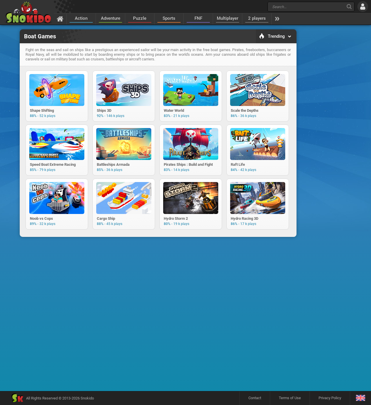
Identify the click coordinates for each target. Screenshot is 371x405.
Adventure (110, 18)
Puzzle (139, 18)
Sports (169, 18)
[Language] (360, 398)
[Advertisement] (326, 118)
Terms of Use (290, 398)
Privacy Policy (330, 398)
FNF (198, 18)
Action (81, 18)
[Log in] (362, 6)
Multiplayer (227, 18)
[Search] (349, 6)
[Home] (60, 19)
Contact (254, 398)
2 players (257, 18)
